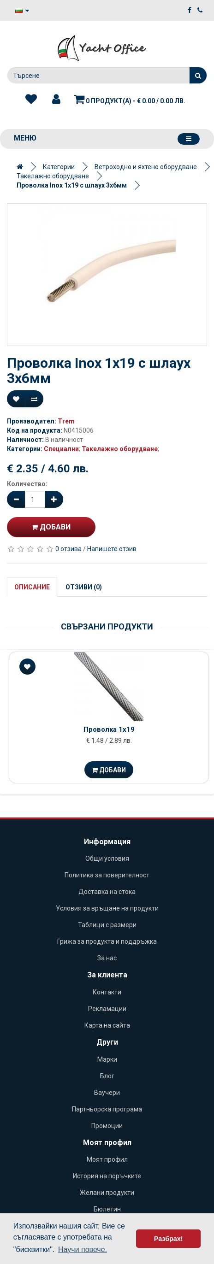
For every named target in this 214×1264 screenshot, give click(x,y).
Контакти (107, 992)
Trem (66, 421)
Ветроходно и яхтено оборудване (146, 166)
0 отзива (68, 549)
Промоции (107, 1125)
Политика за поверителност (107, 875)
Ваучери (107, 1092)
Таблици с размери (107, 925)
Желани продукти (107, 1192)
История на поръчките (107, 1176)
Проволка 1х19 (109, 729)
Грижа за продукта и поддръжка (107, 941)
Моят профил (107, 1159)
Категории (59, 166)
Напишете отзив (112, 549)
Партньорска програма (107, 1109)
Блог (107, 1076)
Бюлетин (107, 1209)
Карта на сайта (107, 1025)
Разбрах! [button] (168, 1238)
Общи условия (107, 858)
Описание (32, 587)
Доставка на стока (107, 891)
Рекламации (107, 1008)
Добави (51, 527)
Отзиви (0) (83, 587)
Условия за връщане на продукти (107, 908)
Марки (107, 1059)
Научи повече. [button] (82, 1249)
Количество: (27, 484)
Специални (61, 449)
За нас (107, 958)
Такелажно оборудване (53, 176)
